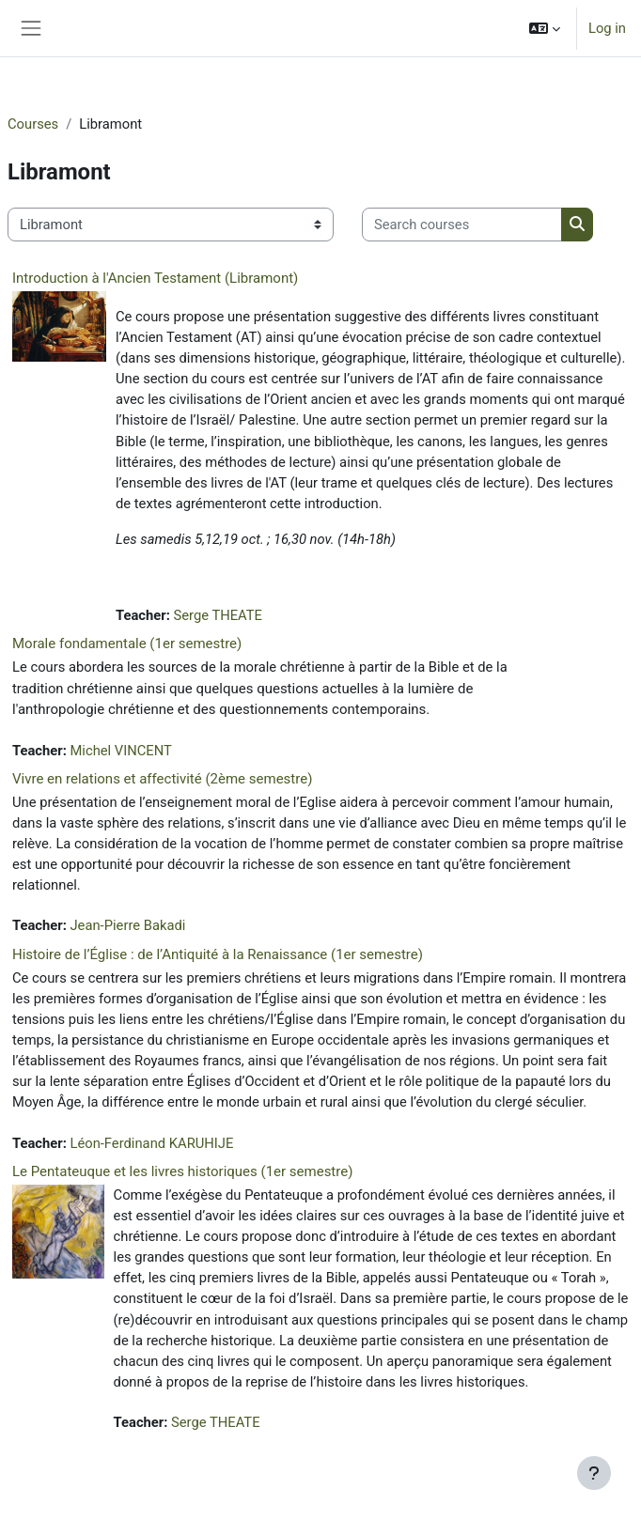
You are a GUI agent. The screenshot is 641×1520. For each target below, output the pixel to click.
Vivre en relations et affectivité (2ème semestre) (162, 778)
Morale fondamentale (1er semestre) (127, 643)
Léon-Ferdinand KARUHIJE (151, 1143)
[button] (544, 28)
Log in (607, 28)
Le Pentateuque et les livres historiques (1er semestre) (182, 1171)
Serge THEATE (217, 615)
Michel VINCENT (120, 750)
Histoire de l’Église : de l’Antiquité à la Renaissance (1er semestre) (217, 954)
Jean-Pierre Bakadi (127, 925)
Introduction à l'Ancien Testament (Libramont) (155, 278)
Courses (33, 124)
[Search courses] (462, 224)
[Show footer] (594, 1473)
